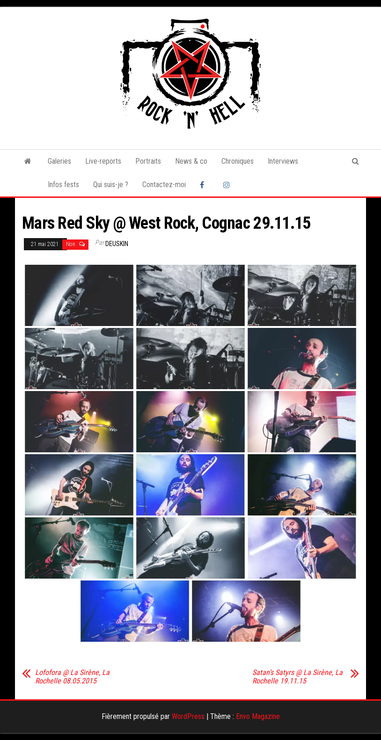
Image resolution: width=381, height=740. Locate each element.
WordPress (188, 716)
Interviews (283, 161)
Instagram (228, 184)
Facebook (204, 184)
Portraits (148, 161)
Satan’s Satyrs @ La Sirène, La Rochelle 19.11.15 (297, 676)
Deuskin (116, 243)
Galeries (59, 161)
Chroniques (237, 161)
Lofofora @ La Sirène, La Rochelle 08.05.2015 (72, 676)
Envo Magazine (258, 716)
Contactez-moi (164, 184)
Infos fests (63, 184)
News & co (191, 161)
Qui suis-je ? (110, 184)
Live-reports (103, 161)
